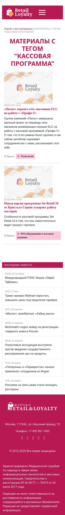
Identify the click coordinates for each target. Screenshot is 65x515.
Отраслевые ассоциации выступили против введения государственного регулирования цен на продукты (28, 349)
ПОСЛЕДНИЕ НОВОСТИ (18, 265)
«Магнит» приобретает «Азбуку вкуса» (30, 313)
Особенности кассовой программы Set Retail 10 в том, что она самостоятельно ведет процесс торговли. (30, 220)
